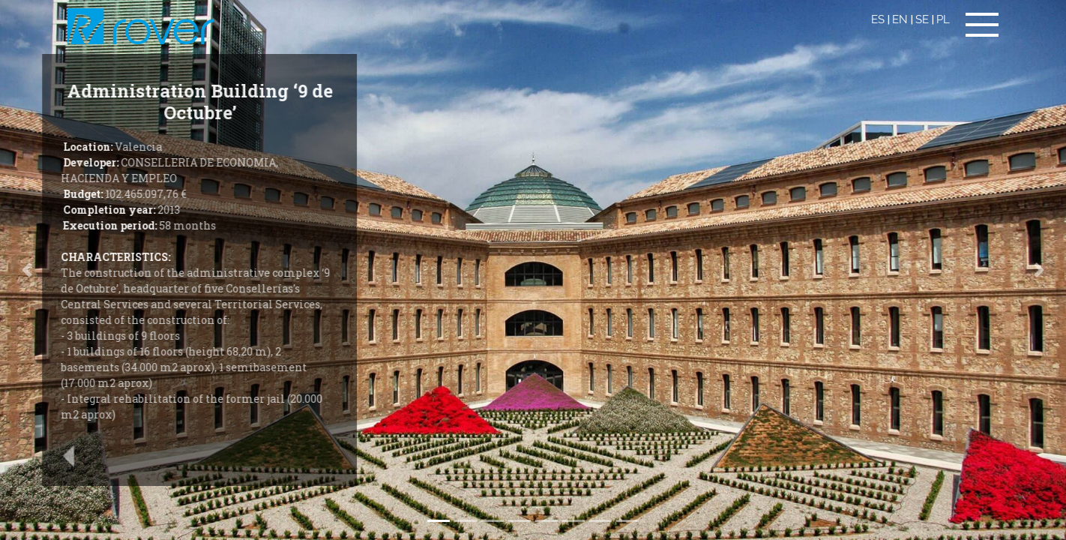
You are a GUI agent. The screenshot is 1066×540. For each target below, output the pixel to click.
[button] (1039, 270)
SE (922, 19)
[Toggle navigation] (982, 25)
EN (900, 19)
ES (878, 19)
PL (943, 19)
